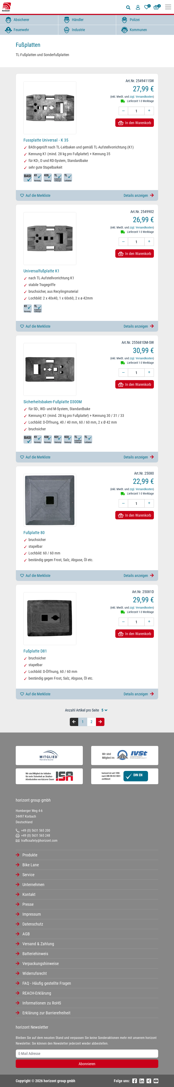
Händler (72, 20)
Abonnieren (87, 1064)
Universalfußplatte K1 (41, 270)
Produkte (29, 854)
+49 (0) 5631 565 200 (33, 830)
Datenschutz (32, 924)
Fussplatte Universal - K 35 (45, 140)
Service (28, 874)
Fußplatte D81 (35, 651)
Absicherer (16, 20)
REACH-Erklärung (36, 993)
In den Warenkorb (134, 123)
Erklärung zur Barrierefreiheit (46, 1012)
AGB (26, 933)
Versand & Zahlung (38, 943)
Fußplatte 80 (34, 532)
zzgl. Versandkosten (141, 96)
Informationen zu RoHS (41, 1003)
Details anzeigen (139, 195)
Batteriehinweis (35, 953)
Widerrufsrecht (34, 973)
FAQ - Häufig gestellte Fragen (46, 983)
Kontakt (28, 894)
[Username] (87, 1053)
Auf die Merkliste (35, 195)
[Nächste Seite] (100, 722)
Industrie (73, 30)
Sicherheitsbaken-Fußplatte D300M (52, 401)
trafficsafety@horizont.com (36, 841)
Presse (28, 904)
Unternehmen (33, 884)
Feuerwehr (16, 30)
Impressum (31, 914)
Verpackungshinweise (40, 963)
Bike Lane (30, 864)
